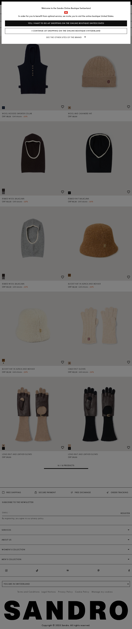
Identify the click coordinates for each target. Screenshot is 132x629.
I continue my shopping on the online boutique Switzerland (66, 31)
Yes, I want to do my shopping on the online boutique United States (66, 23)
